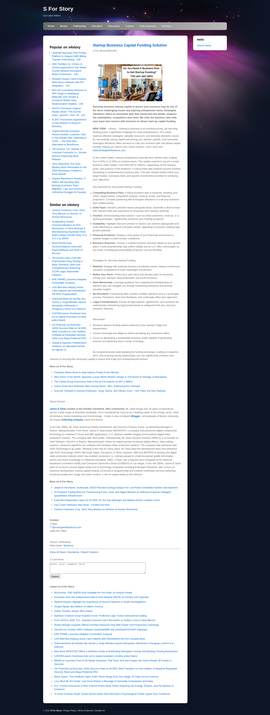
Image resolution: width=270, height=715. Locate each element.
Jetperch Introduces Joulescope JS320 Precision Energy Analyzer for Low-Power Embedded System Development (116, 487)
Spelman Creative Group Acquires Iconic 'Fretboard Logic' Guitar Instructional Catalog (100, 615)
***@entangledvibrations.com (65, 527)
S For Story (58, 9)
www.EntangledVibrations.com (109, 150)
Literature (97, 26)
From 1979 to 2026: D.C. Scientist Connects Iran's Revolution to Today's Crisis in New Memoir (104, 620)
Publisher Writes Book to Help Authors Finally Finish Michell (86, 372)
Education (114, 26)
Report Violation (89, 552)
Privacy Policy (69, 710)
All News (167, 26)
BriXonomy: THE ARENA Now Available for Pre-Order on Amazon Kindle (93, 592)
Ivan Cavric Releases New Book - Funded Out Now (81, 504)
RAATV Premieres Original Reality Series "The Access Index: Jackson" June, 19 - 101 (68, 111)
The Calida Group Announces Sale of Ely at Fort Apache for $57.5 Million (93, 381)
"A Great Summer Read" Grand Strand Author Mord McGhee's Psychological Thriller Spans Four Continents (112, 693)
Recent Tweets (201, 57)
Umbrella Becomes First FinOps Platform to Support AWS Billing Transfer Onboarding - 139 (69, 56)
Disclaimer (73, 552)
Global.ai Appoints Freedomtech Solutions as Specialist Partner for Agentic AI (69, 346)
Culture (129, 26)
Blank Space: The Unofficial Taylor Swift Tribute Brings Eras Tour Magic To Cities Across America (106, 676)
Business (69, 545)
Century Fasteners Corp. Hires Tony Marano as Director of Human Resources (68, 213)
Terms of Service (85, 710)
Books (64, 26)
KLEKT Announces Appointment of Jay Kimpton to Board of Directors (69, 123)
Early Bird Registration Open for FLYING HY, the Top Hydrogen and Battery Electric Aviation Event (107, 500)
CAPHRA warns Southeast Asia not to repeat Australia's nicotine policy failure (69, 316)
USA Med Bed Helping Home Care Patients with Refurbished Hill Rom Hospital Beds (69, 290)
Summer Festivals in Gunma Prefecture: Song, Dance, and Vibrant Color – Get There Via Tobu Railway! (110, 390)
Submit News (204, 45)
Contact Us (100, 710)
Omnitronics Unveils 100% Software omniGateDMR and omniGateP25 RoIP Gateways (100, 629)
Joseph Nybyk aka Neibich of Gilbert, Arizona (78, 606)
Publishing (79, 26)
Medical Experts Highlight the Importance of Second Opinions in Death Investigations (100, 601)
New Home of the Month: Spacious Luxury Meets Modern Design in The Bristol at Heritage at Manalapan (110, 377)
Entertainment (148, 26)
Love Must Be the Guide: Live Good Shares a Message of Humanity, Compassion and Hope (103, 681)
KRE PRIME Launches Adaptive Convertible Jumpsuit (83, 634)
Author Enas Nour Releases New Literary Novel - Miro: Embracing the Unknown (97, 386)
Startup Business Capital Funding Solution (130, 45)
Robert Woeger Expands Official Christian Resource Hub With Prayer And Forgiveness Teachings (106, 624)
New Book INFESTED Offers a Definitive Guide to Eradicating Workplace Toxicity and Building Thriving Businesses (116, 651)
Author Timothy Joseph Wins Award (73, 611)
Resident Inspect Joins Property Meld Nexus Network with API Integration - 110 (69, 82)
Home (51, 26)
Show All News (58, 552)
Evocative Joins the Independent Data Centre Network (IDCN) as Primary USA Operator (101, 597)
